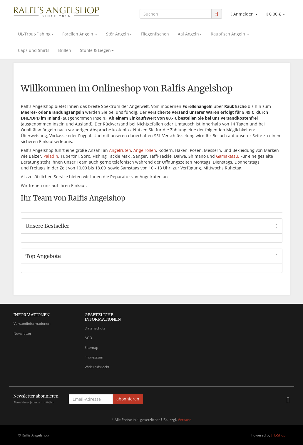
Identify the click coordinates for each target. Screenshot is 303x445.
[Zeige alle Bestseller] (277, 226)
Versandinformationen (32, 323)
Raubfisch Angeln (230, 34)
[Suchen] (176, 14)
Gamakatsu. (227, 156)
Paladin (50, 156)
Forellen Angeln (79, 34)
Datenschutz (95, 328)
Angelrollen (144, 150)
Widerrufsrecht (97, 366)
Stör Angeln (119, 34)
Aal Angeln (190, 34)
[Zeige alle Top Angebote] (277, 256)
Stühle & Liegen (97, 50)
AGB (88, 337)
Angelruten (120, 150)
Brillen (64, 50)
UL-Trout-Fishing (35, 34)
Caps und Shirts (33, 50)
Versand (184, 419)
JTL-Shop (278, 435)
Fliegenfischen (155, 34)
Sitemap (91, 347)
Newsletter (22, 333)
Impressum (94, 357)
